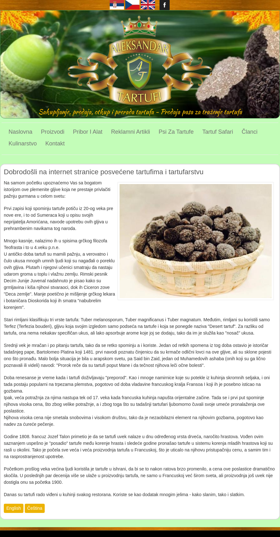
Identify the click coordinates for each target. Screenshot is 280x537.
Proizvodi (52, 132)
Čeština (34, 508)
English (13, 508)
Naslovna (20, 132)
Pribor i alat (87, 132)
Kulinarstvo (23, 143)
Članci (249, 132)
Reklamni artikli (130, 132)
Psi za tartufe (176, 132)
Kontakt (55, 143)
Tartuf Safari (217, 132)
